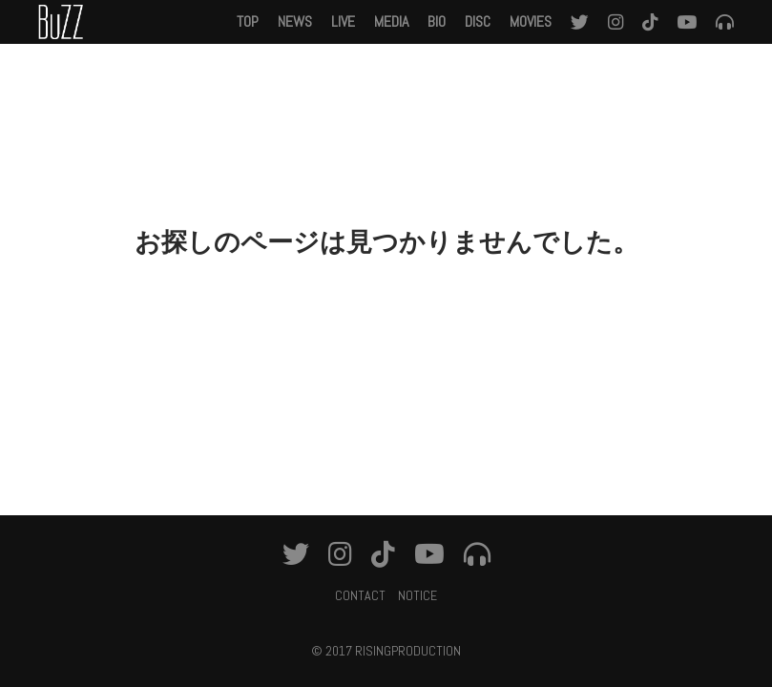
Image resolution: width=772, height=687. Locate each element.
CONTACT (360, 595)
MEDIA (391, 21)
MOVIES (531, 21)
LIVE (343, 21)
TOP (248, 21)
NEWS (295, 21)
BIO (437, 21)
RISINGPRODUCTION (408, 650)
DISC (477, 21)
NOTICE (417, 595)
